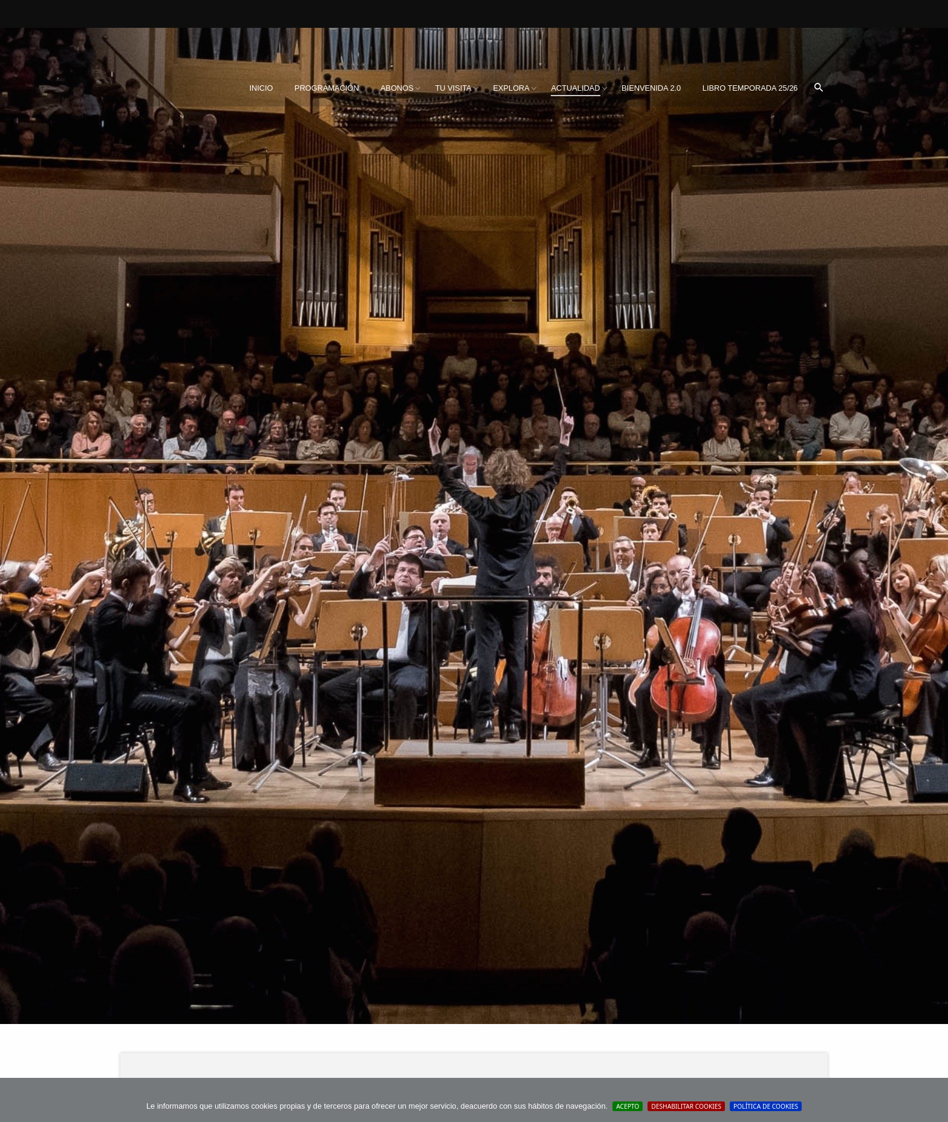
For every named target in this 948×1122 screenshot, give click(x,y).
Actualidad (575, 88)
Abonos (397, 88)
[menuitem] (261, 88)
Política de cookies (765, 1106)
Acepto (627, 1106)
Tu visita (453, 88)
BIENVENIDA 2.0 (651, 88)
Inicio (261, 88)
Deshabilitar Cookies (686, 1106)
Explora (511, 88)
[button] (818, 88)
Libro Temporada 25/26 (750, 88)
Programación (326, 88)
